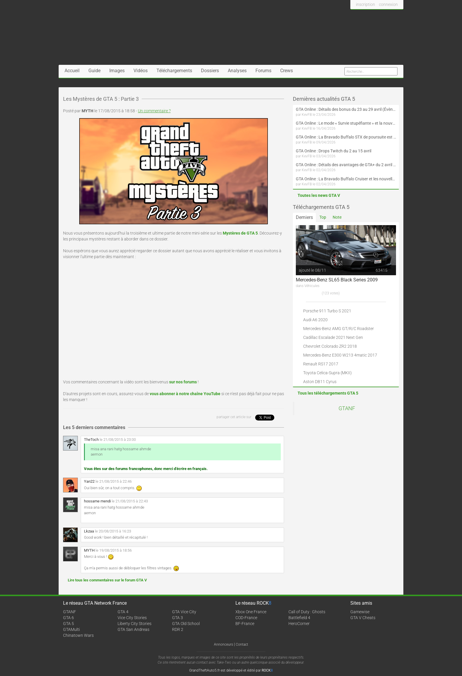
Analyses (237, 70)
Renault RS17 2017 (320, 364)
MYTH (89, 550)
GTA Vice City (184, 611)
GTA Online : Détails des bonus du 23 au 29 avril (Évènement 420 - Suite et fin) (346, 109)
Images (117, 70)
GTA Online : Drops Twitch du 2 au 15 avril (333, 151)
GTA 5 (68, 623)
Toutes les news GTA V (319, 195)
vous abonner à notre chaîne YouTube (185, 393)
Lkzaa (89, 531)
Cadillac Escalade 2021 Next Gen (333, 337)
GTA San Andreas (133, 629)
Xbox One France (250, 611)
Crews (286, 70)
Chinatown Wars (78, 635)
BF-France (244, 623)
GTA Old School (186, 623)
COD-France (246, 617)
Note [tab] (337, 217)
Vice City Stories (132, 617)
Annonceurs (223, 644)
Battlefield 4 (299, 617)
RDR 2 (177, 629)
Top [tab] (322, 217)
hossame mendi (97, 501)
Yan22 (89, 481)
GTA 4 (123, 611)
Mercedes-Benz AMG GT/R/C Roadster (338, 328)
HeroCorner (299, 623)
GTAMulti (71, 629)
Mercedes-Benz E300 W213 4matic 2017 (340, 355)
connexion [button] (388, 4)
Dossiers (210, 70)
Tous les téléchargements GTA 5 (328, 393)
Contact (242, 644)
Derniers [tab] (304, 217)
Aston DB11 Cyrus (319, 381)
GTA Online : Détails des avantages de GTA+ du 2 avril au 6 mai (346, 164)
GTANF (347, 408)
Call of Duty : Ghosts (306, 611)
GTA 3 (177, 617)
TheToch (91, 439)
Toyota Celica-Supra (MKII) (327, 372)
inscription (365, 4)
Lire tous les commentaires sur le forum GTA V (107, 580)
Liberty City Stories (134, 623)
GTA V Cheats (362, 617)
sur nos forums (183, 382)
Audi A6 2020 (315, 319)
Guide (94, 70)
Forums (263, 70)
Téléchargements (174, 70)
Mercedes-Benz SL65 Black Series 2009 (337, 280)
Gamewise (359, 611)
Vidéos (140, 70)
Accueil (72, 70)
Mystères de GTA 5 (240, 233)
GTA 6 (68, 617)
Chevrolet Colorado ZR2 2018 (330, 346)
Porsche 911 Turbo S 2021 (327, 311)
